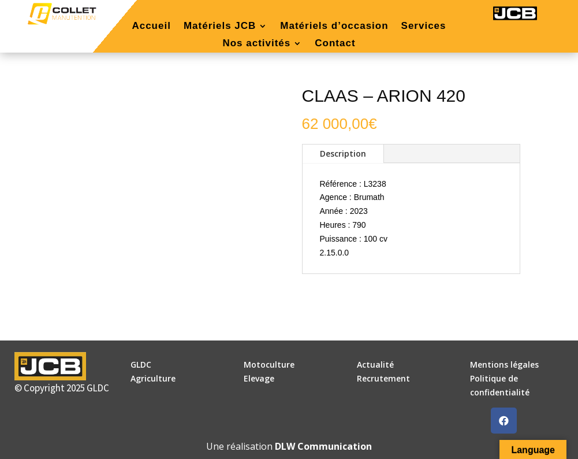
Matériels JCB (220, 26)
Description (343, 153)
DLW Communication (323, 446)
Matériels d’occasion (334, 26)
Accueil (151, 26)
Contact (335, 44)
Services (423, 26)
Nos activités (256, 44)
